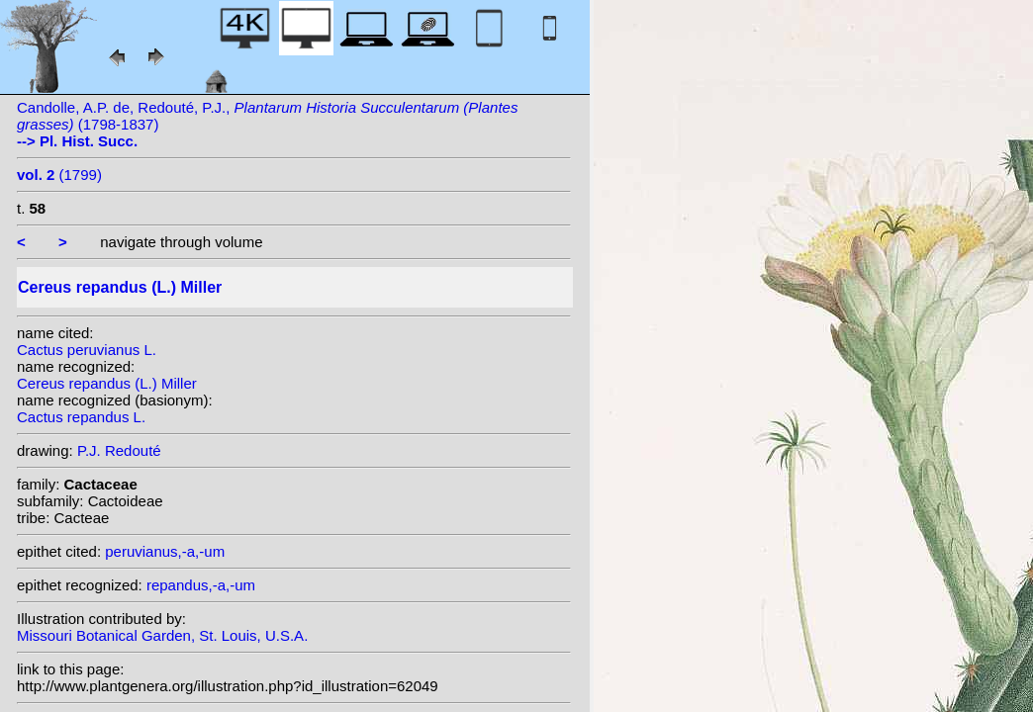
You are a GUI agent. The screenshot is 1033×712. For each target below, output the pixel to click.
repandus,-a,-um (200, 585)
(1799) (59, 174)
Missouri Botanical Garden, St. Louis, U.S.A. (162, 635)
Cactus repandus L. (81, 416)
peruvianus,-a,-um (165, 551)
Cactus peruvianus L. (86, 349)
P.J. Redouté (119, 450)
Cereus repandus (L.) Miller (107, 383)
